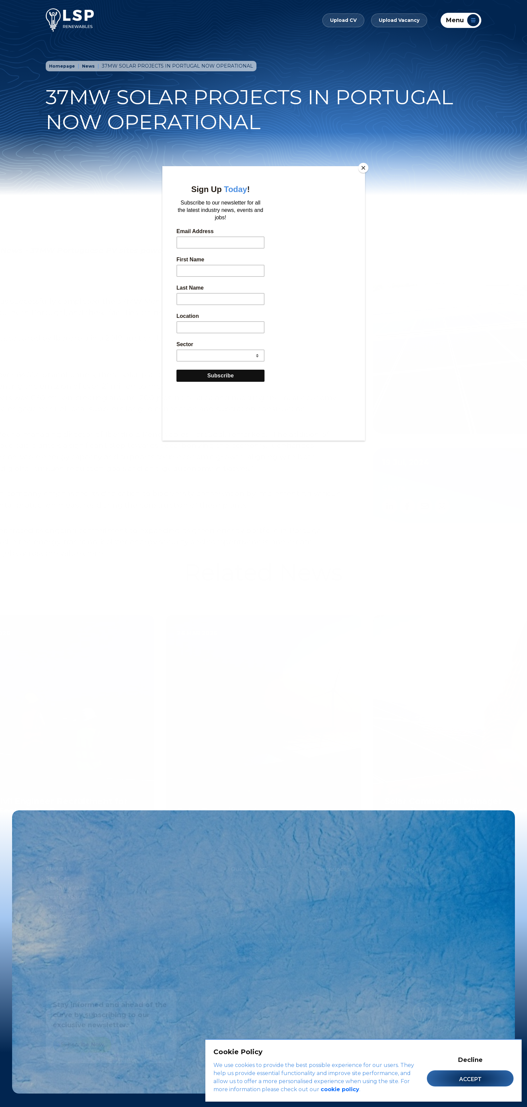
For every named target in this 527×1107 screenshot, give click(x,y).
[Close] (363, 168)
